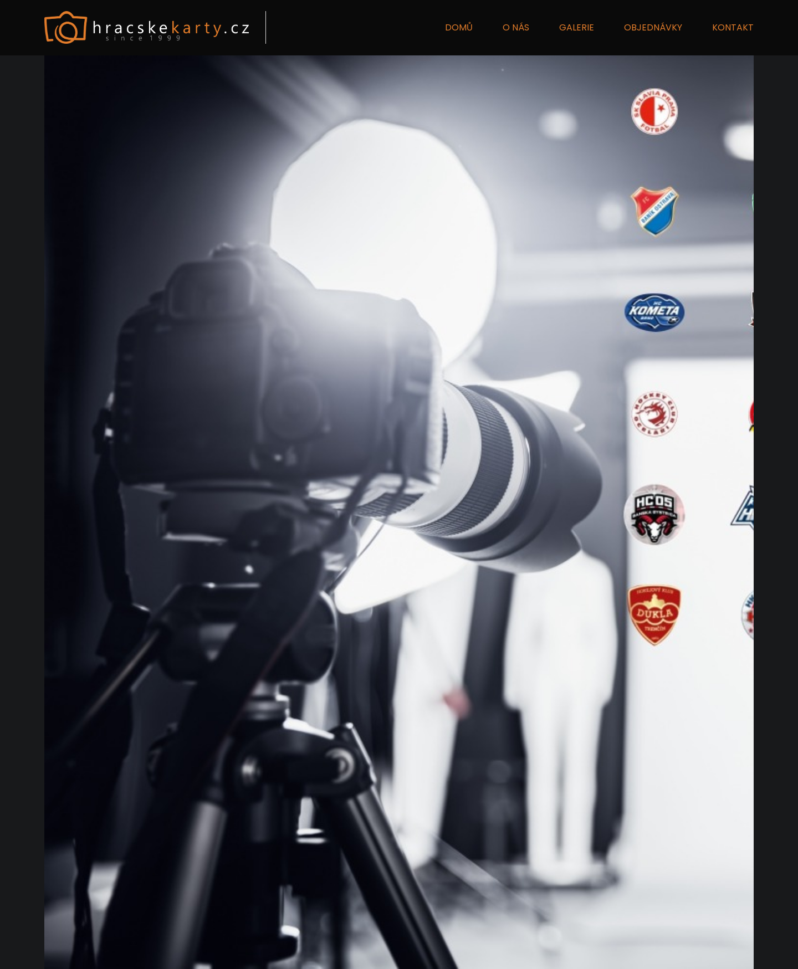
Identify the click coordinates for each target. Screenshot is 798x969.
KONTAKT (733, 27)
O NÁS (516, 27)
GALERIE (576, 27)
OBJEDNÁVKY (653, 27)
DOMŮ (459, 27)
